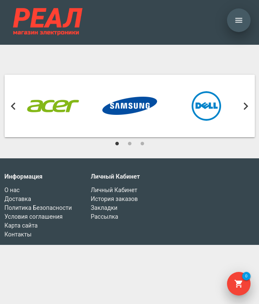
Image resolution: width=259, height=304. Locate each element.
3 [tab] (142, 143)
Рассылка (104, 216)
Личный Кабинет (114, 190)
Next (246, 106)
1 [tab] (117, 143)
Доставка (18, 198)
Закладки (104, 207)
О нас (12, 190)
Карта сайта (21, 225)
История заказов (114, 198)
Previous (13, 106)
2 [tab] (129, 143)
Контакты (18, 234)
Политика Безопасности (38, 207)
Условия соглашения (34, 216)
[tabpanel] (53, 106)
